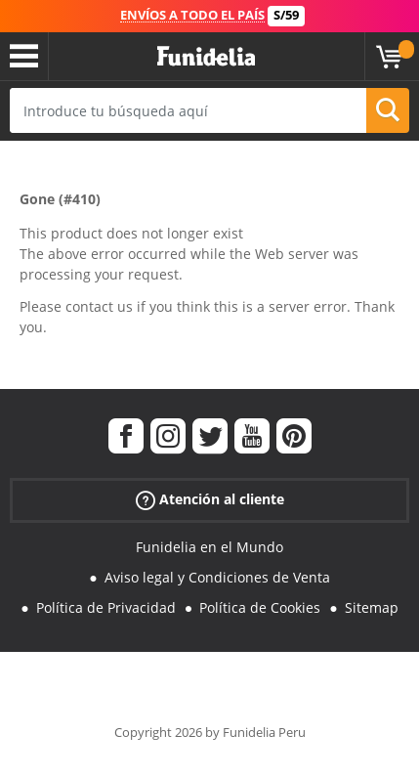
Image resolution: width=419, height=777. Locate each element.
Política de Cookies (259, 607)
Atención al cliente (210, 500)
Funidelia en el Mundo (209, 547)
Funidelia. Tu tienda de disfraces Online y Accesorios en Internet (206, 56)
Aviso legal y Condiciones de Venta (217, 577)
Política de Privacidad (106, 607)
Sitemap (371, 607)
